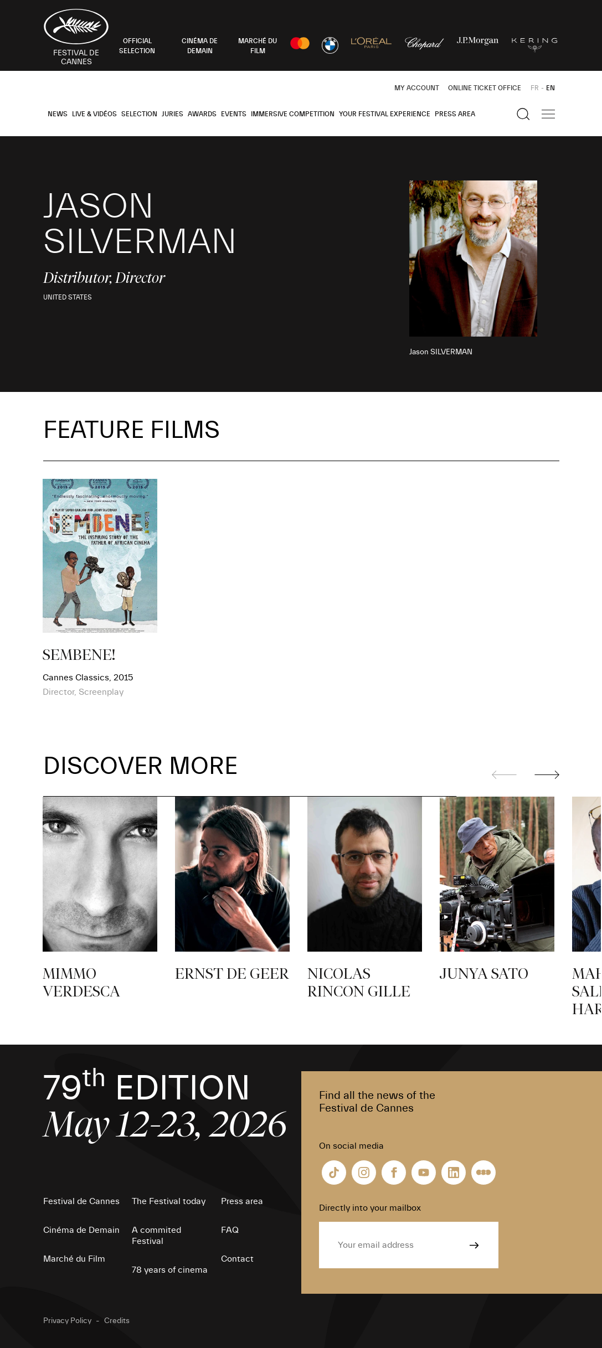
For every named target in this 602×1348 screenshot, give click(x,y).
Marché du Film (74, 1259)
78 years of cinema (170, 1270)
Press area (455, 114)
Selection (139, 114)
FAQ (230, 1230)
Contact (237, 1259)
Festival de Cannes (81, 1201)
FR (535, 88)
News (58, 114)
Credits (117, 1320)
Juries (172, 114)
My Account (416, 88)
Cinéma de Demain (81, 1230)
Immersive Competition (293, 114)
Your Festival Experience (384, 114)
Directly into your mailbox (370, 1208)
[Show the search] (523, 114)
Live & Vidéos (94, 114)
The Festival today (168, 1201)
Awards (202, 114)
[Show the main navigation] (548, 114)
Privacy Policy (67, 1320)
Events (233, 114)
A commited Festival (156, 1235)
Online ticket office (484, 88)
